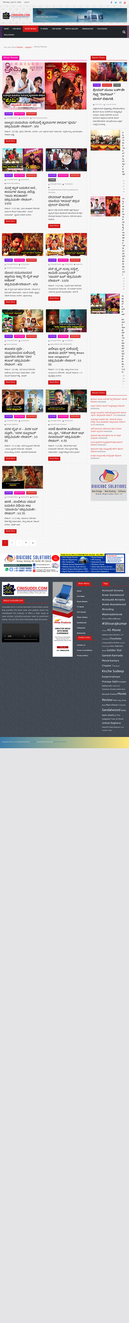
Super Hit (79, 265)
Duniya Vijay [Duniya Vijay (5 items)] (105, 646)
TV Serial (44, 28)
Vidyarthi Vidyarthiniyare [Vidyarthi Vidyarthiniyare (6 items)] (111, 727)
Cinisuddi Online (12, 118)
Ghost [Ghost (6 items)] (104, 650)
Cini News (17, 28)
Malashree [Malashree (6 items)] (105, 689)
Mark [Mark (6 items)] (123, 689)
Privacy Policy (82, 655)
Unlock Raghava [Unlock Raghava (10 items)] (111, 723)
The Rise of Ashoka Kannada (16, 268)
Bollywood (9, 34)
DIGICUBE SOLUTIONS (59, 742)
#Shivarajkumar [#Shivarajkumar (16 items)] (114, 624)
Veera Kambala (11, 344)
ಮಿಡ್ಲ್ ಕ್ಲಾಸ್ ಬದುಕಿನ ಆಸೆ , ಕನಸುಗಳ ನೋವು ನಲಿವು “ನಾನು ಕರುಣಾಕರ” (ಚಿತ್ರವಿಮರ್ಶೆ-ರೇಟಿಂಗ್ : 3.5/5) (20, 196)
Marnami (35, 497)
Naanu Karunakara (13, 184)
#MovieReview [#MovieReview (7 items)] (114, 619)
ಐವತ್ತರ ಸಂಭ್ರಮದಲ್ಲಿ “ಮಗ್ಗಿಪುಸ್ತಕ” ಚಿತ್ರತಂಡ (106, 455)
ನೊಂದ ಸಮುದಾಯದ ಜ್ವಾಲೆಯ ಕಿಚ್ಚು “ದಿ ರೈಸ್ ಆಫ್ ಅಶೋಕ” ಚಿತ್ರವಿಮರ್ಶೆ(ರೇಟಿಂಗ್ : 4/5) (21, 278)
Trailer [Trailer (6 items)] (113, 719)
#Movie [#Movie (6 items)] (105, 618)
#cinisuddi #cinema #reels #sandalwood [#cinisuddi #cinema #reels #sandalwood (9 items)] (113, 593)
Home (6, 28)
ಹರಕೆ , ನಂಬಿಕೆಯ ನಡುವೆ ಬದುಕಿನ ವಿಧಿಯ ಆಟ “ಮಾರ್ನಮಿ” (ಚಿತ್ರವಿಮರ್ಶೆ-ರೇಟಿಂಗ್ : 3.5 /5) (20, 507)
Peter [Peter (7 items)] (115, 700)
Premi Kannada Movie (39, 118)
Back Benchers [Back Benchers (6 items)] (114, 634)
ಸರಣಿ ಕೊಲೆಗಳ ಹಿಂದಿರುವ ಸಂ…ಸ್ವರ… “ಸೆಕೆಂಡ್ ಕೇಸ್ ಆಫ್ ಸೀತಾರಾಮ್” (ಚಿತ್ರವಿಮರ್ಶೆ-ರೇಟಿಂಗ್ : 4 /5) (66, 435)
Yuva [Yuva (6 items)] (110, 730)
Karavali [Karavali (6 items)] (116, 666)
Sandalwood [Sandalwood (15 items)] (111, 710)
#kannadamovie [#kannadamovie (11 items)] (112, 614)
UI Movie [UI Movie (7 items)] (119, 719)
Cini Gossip (56, 28)
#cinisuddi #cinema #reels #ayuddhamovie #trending (63, 191)
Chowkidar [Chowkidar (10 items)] (115, 639)
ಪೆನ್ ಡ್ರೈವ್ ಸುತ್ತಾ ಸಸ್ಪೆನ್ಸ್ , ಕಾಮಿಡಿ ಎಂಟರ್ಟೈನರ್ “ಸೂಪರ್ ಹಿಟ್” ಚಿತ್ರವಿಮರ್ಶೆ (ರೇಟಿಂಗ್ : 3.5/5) (65, 275)
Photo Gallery (71, 28)
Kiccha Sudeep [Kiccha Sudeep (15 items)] (113, 671)
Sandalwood (87, 28)
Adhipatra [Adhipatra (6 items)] (105, 634)
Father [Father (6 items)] (112, 646)
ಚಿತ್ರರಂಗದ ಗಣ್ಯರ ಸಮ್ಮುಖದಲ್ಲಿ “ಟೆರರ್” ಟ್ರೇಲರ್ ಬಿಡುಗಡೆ (107, 450)
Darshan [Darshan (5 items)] (122, 643)
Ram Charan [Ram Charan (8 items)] (112, 705)
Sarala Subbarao (12, 425)
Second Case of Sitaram (58, 425)
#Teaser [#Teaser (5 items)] (104, 631)
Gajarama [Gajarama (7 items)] (119, 646)
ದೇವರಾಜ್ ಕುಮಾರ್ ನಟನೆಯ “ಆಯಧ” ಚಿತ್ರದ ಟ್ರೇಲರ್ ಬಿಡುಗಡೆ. (63, 201)
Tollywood (102, 28)
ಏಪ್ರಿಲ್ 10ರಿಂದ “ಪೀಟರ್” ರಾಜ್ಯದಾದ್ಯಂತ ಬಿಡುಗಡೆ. (123, 155)
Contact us (81, 645)
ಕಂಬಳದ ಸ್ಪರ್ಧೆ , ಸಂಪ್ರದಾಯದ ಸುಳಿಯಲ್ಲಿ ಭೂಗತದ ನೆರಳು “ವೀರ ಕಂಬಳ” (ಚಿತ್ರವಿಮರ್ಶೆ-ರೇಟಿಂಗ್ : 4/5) (19, 357)
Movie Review (30, 28)
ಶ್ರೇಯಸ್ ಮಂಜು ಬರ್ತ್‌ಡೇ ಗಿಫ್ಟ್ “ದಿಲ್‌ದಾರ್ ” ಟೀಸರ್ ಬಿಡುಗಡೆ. (109, 95)
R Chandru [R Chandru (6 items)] (122, 705)
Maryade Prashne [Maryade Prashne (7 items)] (109, 694)
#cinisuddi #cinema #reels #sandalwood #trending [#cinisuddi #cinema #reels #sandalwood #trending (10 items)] (114, 605)
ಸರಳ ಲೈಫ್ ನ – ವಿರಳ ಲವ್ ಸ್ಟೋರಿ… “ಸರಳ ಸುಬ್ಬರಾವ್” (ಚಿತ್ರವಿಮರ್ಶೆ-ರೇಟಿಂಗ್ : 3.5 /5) (21, 435)
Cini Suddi (33, 742)
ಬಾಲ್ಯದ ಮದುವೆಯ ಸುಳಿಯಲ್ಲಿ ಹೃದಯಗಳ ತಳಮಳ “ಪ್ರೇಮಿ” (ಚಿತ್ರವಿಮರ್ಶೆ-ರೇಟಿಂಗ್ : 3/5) (40, 124)
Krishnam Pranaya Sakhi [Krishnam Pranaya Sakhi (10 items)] (111, 679)
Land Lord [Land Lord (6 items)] (116, 686)
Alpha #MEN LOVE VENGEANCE (61, 344)
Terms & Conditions (84, 650)
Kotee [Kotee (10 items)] (105, 677)
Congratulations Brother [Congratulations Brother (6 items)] (111, 642)
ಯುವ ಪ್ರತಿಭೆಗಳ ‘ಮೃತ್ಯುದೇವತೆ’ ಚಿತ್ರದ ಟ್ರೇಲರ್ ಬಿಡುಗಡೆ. (106, 443)
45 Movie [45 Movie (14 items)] (114, 630)
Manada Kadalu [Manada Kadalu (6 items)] (115, 689)
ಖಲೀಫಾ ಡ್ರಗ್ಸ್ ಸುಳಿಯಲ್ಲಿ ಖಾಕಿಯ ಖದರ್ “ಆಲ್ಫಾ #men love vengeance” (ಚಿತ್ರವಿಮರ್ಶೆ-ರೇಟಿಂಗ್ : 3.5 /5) (66, 357)
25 (26, 543)
